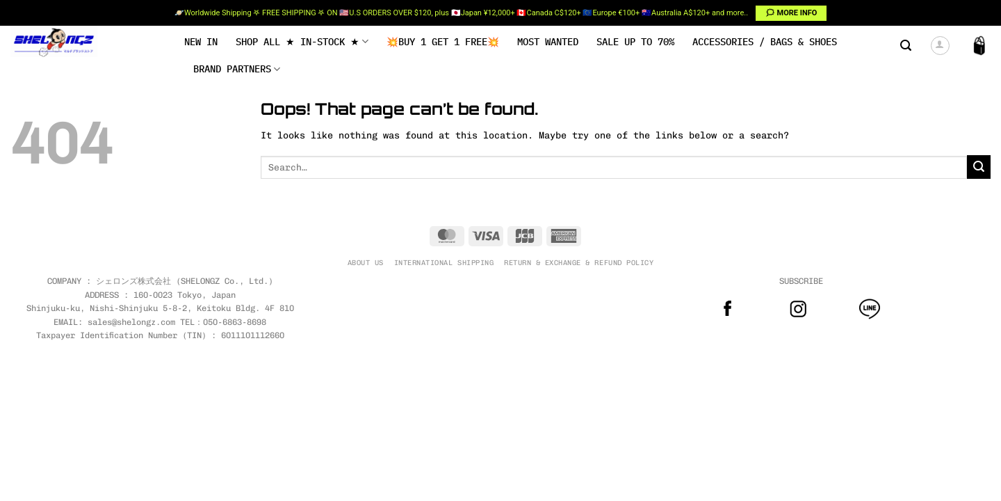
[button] (905, 45)
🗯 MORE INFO (791, 12)
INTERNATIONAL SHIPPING (444, 262)
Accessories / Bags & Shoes (764, 41)
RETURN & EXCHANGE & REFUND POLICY (578, 262)
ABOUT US (366, 262)
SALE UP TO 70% (635, 41)
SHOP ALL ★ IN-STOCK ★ (302, 41)
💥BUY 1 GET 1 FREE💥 (442, 41)
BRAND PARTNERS (236, 69)
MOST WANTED (547, 41)
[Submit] (979, 167)
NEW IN (201, 41)
